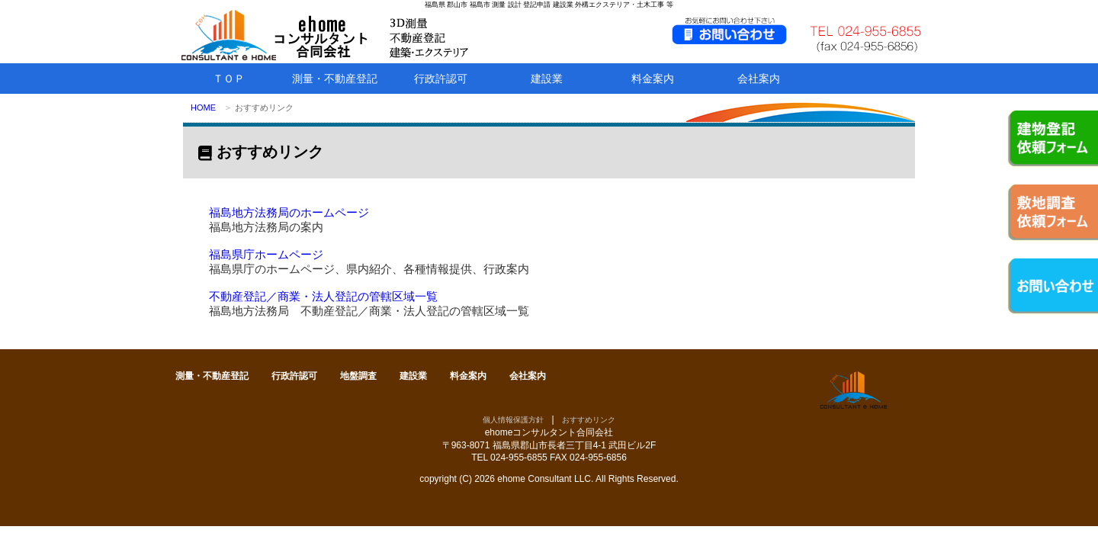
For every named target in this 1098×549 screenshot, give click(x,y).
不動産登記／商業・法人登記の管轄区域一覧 (323, 296)
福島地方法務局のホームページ (289, 212)
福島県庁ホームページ (266, 254)
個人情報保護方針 (513, 420)
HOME (203, 107)
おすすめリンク (588, 420)
